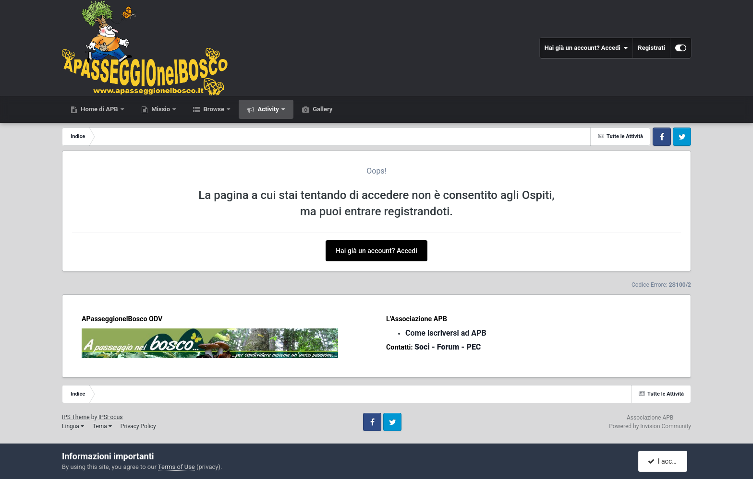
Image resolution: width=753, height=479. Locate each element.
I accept (663, 461)
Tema (102, 426)
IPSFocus (110, 417)
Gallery (321, 109)
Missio (160, 109)
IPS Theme (76, 417)
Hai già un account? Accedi (586, 48)
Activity (268, 109)
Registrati (651, 47)
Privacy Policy (138, 426)
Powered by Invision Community (650, 426)
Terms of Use (176, 466)
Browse (214, 109)
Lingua (73, 426)
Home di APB (99, 109)
